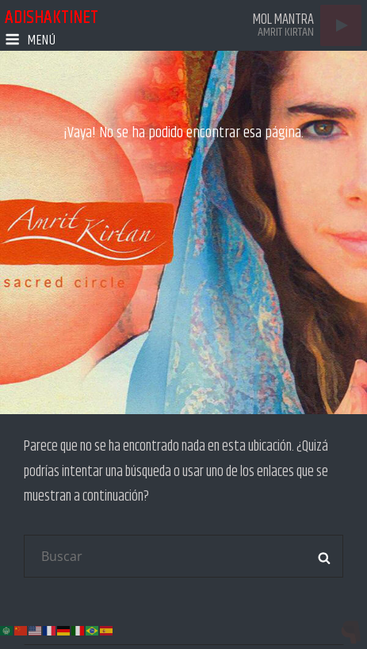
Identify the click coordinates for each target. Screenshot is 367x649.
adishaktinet (51, 17)
